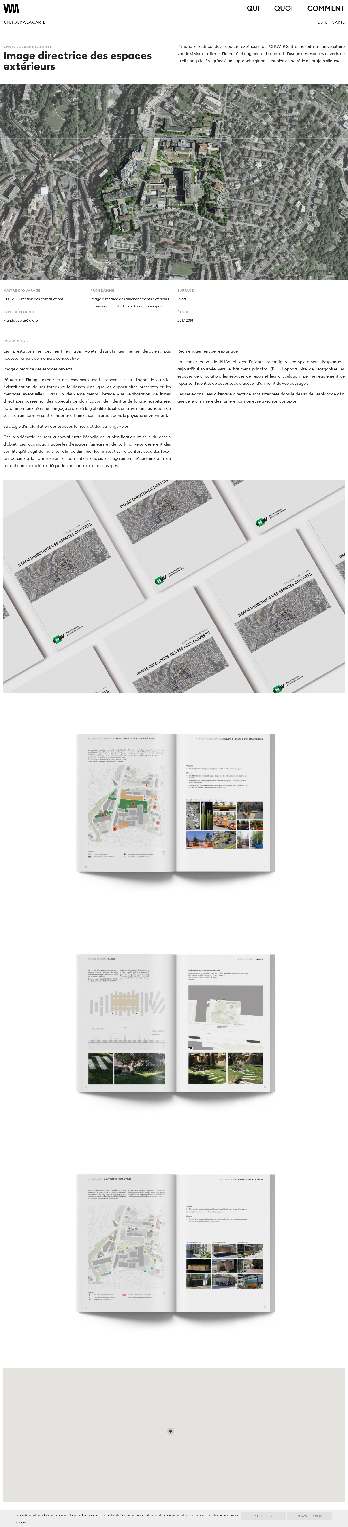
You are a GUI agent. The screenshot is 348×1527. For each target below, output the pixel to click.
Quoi (283, 8)
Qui (253, 8)
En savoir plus (309, 1516)
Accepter (263, 1516)
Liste (322, 22)
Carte (338, 22)
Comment (326, 8)
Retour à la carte (24, 22)
